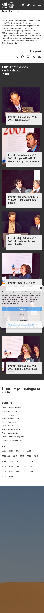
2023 (18, 480)
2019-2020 (6, 485)
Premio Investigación (10, 462)
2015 (36, 485)
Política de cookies (14, 325)
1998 (11, 506)
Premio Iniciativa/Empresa (11, 458)
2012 (18, 490)
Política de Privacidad (27, 325)
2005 (31, 495)
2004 (4, 501)
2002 (18, 501)
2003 (11, 501)
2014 (4, 490)
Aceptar (22, 309)
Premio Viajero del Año (10, 447)
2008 (11, 495)
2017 (22, 485)
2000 (31, 501)
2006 (24, 495)
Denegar (22, 315)
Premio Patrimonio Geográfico (13, 466)
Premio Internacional (9, 440)
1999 (4, 506)
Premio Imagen (7, 455)
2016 (29, 485)
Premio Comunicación (10, 451)
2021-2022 (27, 480)
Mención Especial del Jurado (12, 469)
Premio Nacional (8, 444)
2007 (18, 495)
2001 (24, 501)
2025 (4, 480)
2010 (31, 490)
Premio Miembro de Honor (11, 437)
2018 (15, 485)
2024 (11, 480)
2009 (4, 495)
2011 (24, 490)
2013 (11, 490)
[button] (41, 288)
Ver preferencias (22, 320)
